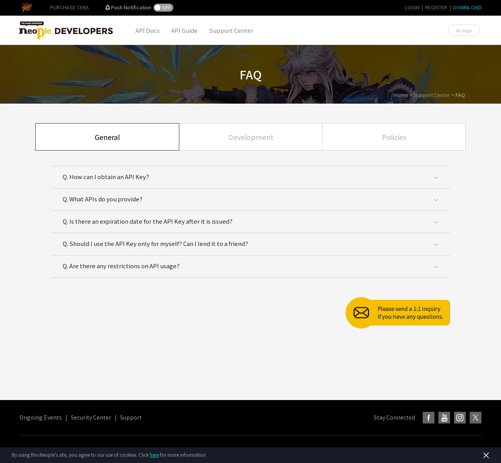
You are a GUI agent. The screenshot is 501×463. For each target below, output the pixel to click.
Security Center (91, 417)
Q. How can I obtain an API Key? (106, 176)
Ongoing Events (41, 417)
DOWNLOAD (467, 7)
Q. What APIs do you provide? (102, 199)
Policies (394, 137)
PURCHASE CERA (69, 7)
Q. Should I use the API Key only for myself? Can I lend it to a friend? (155, 243)
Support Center (231, 30)
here (154, 454)
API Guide (184, 30)
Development (251, 137)
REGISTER (436, 7)
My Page (464, 30)
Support (131, 417)
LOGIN (412, 7)
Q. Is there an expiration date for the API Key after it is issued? (147, 221)
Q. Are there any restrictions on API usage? (121, 266)
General (107, 137)
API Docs (147, 30)
